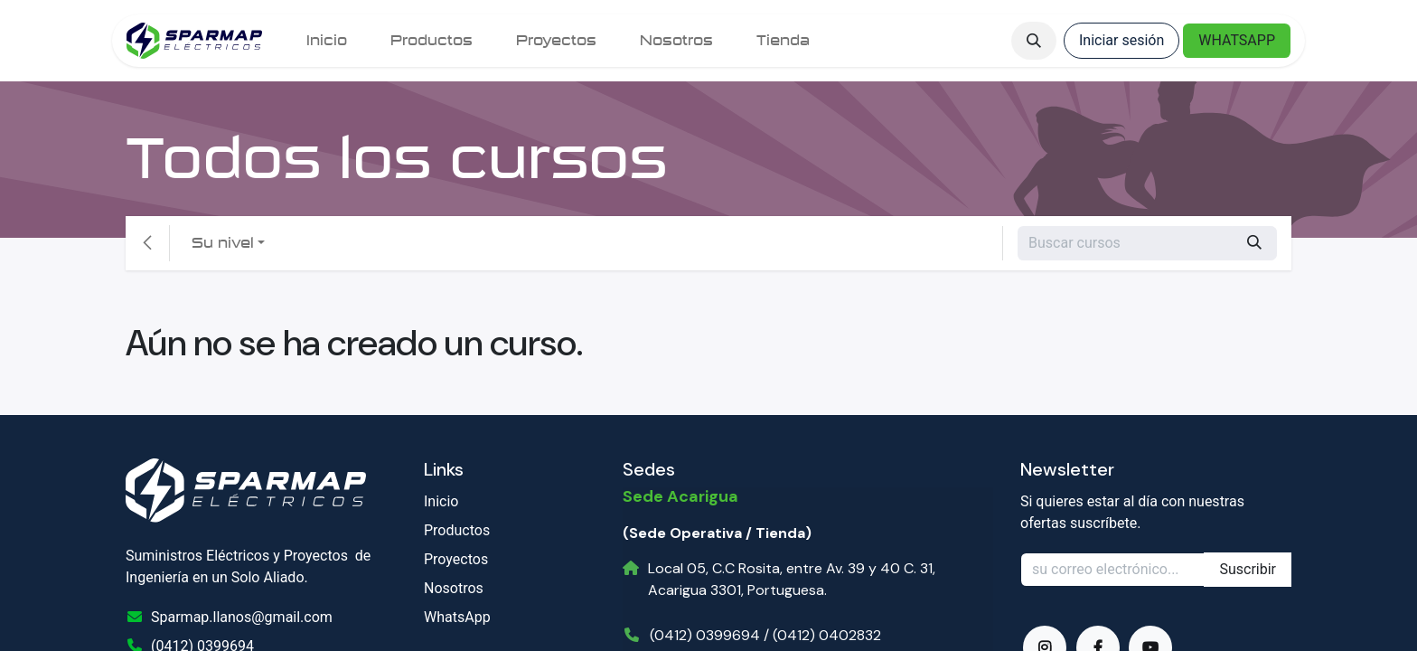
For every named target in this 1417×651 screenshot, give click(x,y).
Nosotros (453, 588)
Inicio (441, 501)
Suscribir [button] (1247, 569)
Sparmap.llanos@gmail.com (242, 617)
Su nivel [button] (223, 242)
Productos (457, 530)
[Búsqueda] (1254, 243)
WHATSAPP (1236, 40)
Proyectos (456, 559)
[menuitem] (327, 41)
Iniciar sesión (1121, 40)
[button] (1033, 41)
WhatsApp (457, 617)
